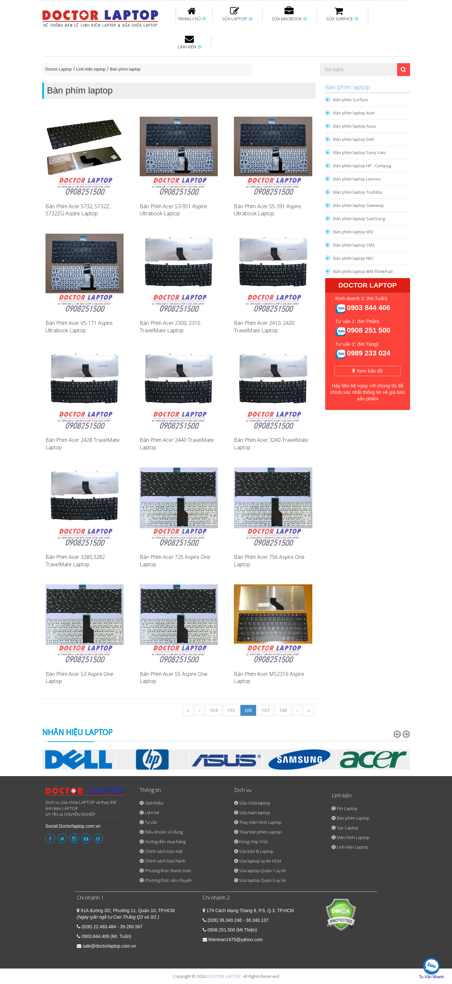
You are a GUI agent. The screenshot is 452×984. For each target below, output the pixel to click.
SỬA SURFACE (342, 14)
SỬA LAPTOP (237, 14)
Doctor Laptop (58, 69)
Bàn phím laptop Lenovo (357, 179)
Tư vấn (151, 822)
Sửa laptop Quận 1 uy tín (262, 870)
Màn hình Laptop (353, 837)
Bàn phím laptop (125, 69)
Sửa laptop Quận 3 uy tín (262, 880)
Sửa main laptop (254, 812)
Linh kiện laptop (90, 69)
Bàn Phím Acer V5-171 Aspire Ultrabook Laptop (79, 326)
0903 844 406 (368, 308)
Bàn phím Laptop (353, 818)
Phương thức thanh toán (168, 870)
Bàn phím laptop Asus (354, 126)
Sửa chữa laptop (254, 803)
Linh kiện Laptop (352, 847)
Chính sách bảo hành (165, 861)
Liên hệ (152, 812)
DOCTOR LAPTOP (224, 976)
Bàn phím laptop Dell (353, 139)
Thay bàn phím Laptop (260, 832)
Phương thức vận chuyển (168, 880)
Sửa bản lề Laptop (256, 851)
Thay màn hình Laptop (260, 822)
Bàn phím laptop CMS (354, 245)
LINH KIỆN (189, 42)
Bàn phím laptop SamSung (359, 218)
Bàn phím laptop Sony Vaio (359, 152)
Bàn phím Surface (350, 99)
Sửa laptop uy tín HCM (260, 861)
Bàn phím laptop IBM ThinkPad (363, 271)
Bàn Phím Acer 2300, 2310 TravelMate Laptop (170, 326)
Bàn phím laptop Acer (354, 113)
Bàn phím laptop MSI (353, 232)
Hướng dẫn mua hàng (165, 841)
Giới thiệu (154, 803)
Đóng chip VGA (253, 841)
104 (213, 710)
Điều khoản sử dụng (164, 832)
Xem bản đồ (367, 371)
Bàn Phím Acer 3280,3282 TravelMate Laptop (75, 560)
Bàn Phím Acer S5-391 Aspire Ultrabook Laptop (267, 210)
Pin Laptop (347, 808)
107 (265, 710)
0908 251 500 (368, 330)
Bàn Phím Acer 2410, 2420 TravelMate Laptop (264, 326)
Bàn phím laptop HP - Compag (362, 166)
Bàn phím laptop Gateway (358, 205)
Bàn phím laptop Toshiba (357, 192)
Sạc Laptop (347, 828)
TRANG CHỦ (192, 14)
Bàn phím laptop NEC (353, 258)
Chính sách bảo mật (164, 851)
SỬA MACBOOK (289, 14)
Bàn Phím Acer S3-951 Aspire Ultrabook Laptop (173, 210)
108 (283, 710)
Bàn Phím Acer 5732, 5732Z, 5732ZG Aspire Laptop (77, 210)
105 (231, 710)
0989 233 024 (368, 353)
